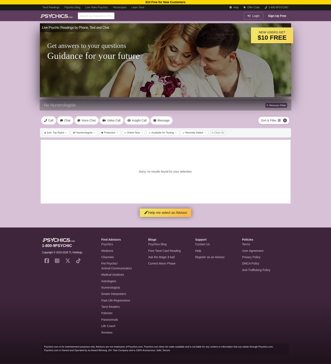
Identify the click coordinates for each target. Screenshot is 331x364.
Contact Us (202, 244)
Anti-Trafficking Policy (256, 270)
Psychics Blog (72, 7)
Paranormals (109, 319)
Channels (107, 257)
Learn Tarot (138, 7)
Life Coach (108, 326)
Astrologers (108, 281)
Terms (246, 244)
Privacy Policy (251, 257)
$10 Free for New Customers (165, 2)
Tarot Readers (110, 306)
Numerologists (84, 132)
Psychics (107, 244)
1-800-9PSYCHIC (277, 7)
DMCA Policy (250, 263)
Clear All (218, 132)
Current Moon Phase (161, 263)
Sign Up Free (277, 16)
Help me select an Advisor (165, 212)
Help (234, 7)
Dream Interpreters (113, 294)
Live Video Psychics (96, 7)
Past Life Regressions (115, 300)
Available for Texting (163, 132)
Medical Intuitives (112, 274)
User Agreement (252, 250)
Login (253, 16)
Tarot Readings (51, 7)
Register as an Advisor (210, 257)
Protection (109, 132)
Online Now (133, 132)
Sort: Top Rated (56, 132)
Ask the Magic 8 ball (161, 257)
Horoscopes (119, 7)
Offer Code (252, 7)
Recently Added (194, 132)
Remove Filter (276, 105)
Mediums (107, 250)
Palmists (107, 313)
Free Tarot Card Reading (164, 250)
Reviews (107, 332)
